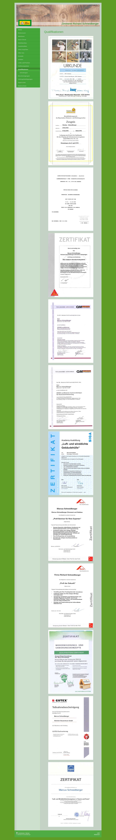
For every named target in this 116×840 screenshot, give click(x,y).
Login (98, 833)
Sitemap (27, 833)
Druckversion (20, 833)
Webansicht (97, 834)
